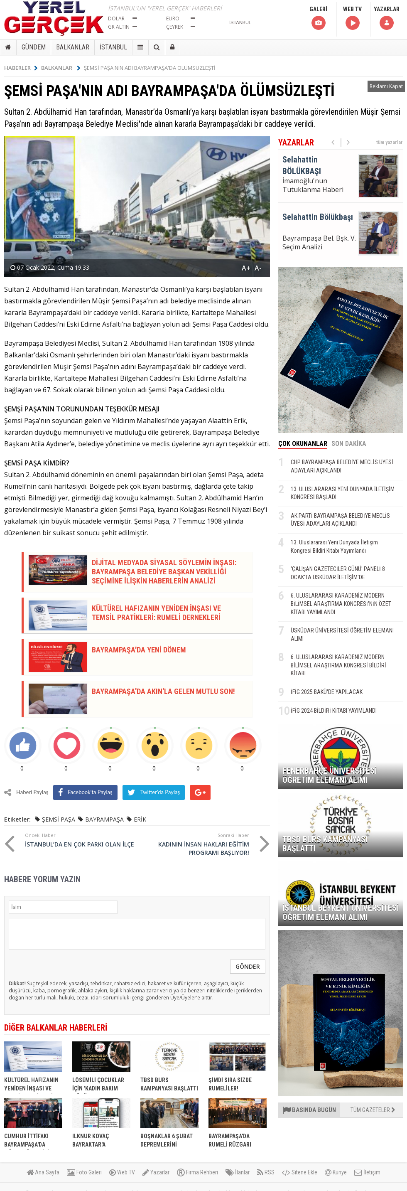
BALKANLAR (72, 47)
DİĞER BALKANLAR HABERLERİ (55, 1028)
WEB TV (352, 18)
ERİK (140, 819)
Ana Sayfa (43, 1172)
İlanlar (238, 1172)
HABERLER (21, 67)
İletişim (367, 1172)
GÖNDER (247, 966)
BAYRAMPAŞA (104, 819)
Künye (336, 1172)
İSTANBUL (113, 47)
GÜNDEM (34, 47)
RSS (266, 1172)
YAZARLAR (387, 18)
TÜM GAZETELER (373, 1110)
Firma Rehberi (197, 1172)
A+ (246, 268)
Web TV (122, 1172)
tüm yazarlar (389, 142)
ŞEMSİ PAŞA (58, 819)
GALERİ (318, 18)
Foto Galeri (84, 1172)
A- (258, 268)
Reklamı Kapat (386, 86)
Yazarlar (155, 1172)
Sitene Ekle (299, 1172)
